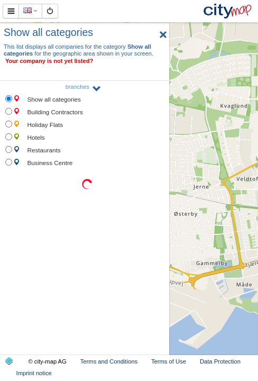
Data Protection (220, 361)
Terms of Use (168, 361)
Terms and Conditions (108, 361)
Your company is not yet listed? (49, 61)
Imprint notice (34, 373)
